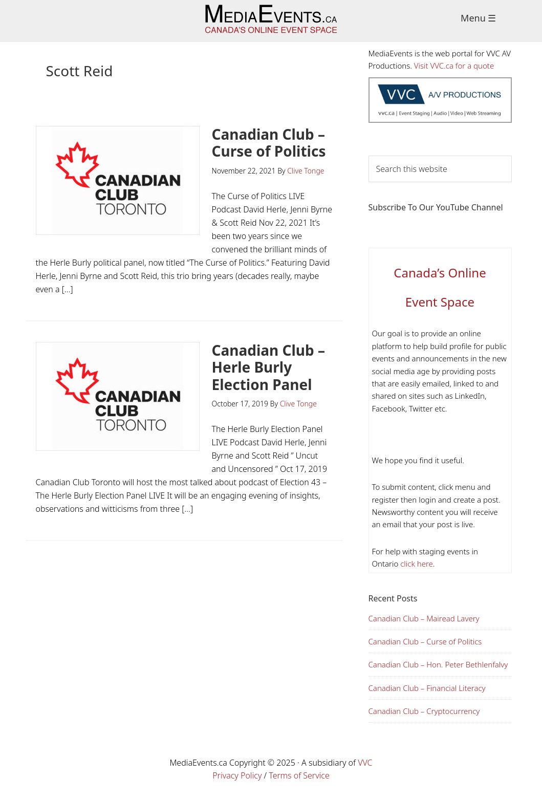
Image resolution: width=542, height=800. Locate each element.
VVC (365, 762)
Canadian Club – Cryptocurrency (424, 711)
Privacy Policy (237, 775)
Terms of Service (299, 775)
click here (415, 563)
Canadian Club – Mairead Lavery (424, 618)
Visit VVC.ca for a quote (454, 65)
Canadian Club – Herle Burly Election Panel (269, 367)
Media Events (271, 21)
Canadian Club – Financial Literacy (427, 688)
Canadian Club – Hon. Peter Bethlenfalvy (438, 664)
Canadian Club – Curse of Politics (269, 142)
